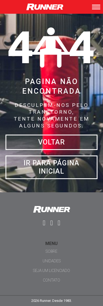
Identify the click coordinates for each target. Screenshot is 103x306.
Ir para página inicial (51, 167)
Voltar (51, 142)
